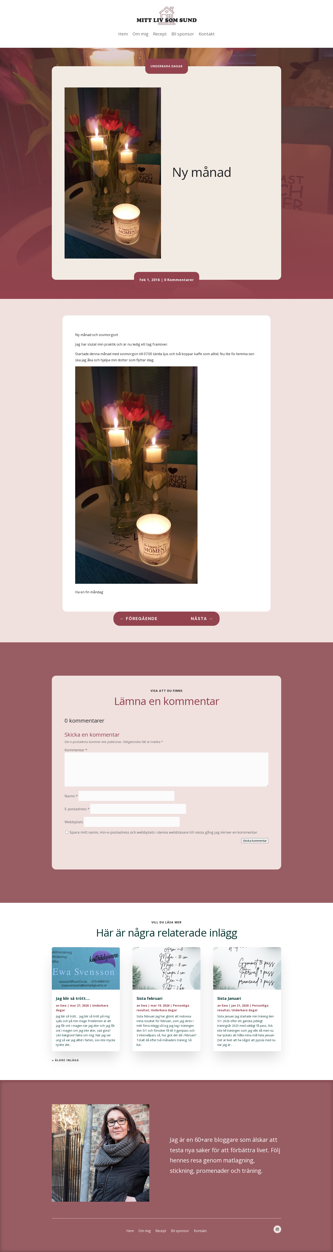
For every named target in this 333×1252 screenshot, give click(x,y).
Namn (71, 795)
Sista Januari (229, 998)
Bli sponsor (182, 34)
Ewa (63, 1005)
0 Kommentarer (179, 279)
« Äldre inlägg (65, 1060)
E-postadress (77, 808)
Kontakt (207, 34)
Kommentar (76, 749)
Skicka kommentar (255, 841)
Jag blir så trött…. (73, 998)
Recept (160, 34)
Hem (123, 34)
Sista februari (149, 998)
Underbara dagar (167, 66)
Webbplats (74, 821)
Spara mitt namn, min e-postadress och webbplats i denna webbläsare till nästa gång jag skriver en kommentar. (164, 832)
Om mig (140, 34)
